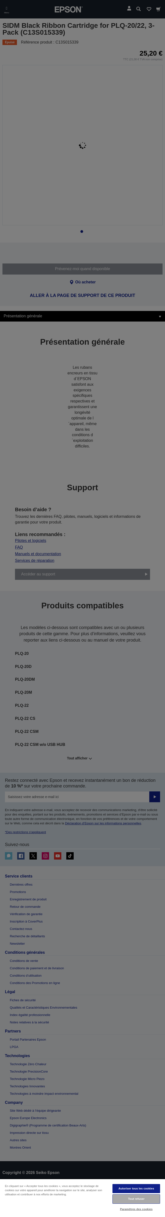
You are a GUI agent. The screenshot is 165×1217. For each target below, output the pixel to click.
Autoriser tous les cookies (136, 1188)
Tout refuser (136, 1198)
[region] (82, 1198)
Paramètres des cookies (136, 1209)
